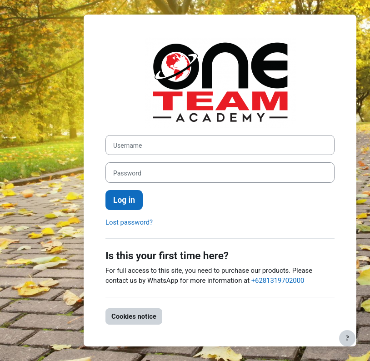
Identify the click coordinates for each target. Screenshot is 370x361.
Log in (124, 200)
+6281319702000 (278, 280)
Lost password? (129, 222)
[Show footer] (347, 338)
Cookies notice (133, 316)
